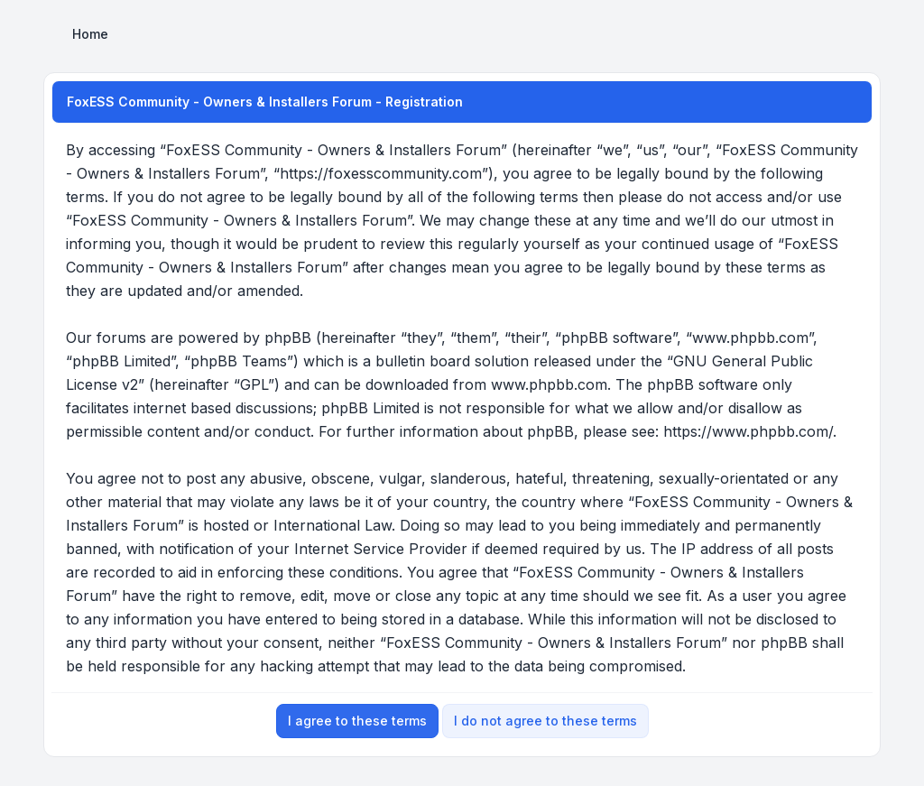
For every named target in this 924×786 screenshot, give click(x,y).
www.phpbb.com (549, 384)
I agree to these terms (357, 720)
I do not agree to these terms (545, 720)
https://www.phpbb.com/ (748, 431)
